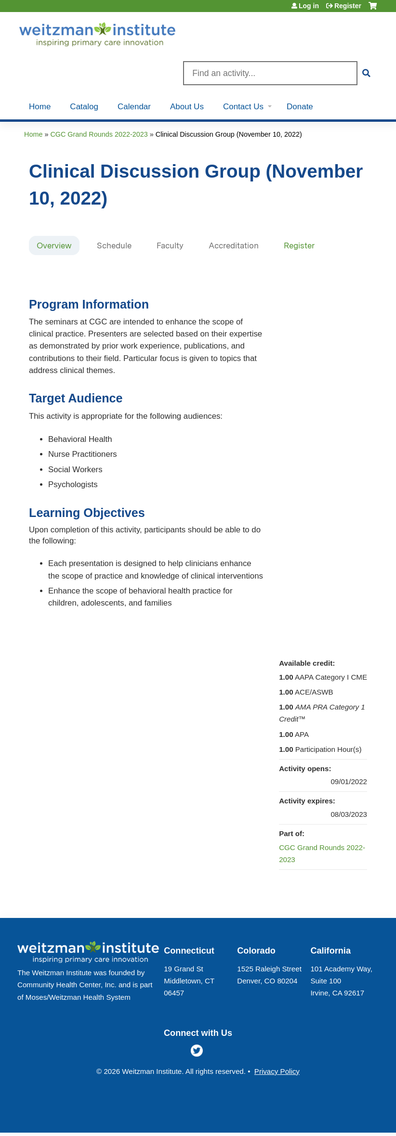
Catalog (84, 106)
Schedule (114, 245)
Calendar (134, 106)
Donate (300, 106)
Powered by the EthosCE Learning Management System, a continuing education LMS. (347, 1117)
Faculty (170, 245)
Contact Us (243, 106)
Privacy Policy (277, 1071)
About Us (187, 106)
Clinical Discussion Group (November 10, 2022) (229, 134)
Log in (309, 5)
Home (40, 106)
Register (347, 5)
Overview (54, 245)
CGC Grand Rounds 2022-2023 (98, 134)
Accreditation (234, 245)
